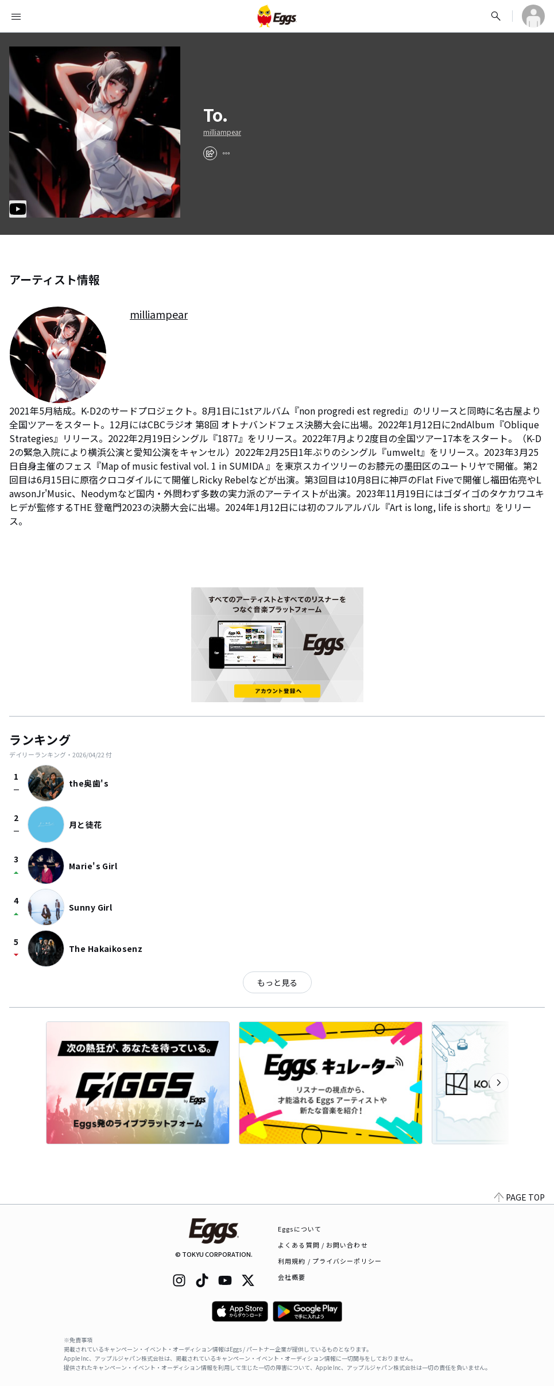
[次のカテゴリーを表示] (499, 1083)
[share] (210, 153)
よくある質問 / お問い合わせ (323, 1244)
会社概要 (291, 1277)
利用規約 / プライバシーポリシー (330, 1260)
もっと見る (277, 982)
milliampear (222, 132)
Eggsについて (299, 1228)
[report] (226, 153)
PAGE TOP (519, 1197)
